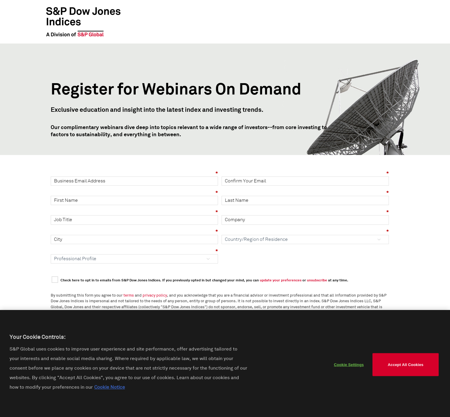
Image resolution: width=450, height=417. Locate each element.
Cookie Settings (349, 367)
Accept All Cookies (405, 367)
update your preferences (280, 280)
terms (128, 295)
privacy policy (155, 295)
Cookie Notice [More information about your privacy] (109, 390)
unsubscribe (317, 280)
